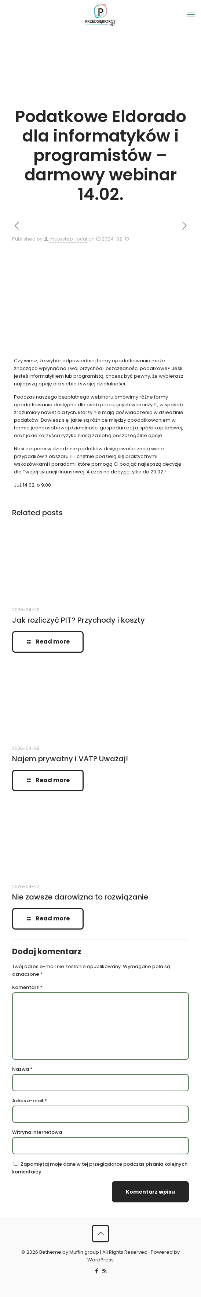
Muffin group (84, 1252)
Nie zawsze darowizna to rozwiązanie (80, 897)
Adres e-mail (29, 1100)
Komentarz (27, 987)
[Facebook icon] (96, 1271)
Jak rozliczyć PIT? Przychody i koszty (78, 620)
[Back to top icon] (100, 1233)
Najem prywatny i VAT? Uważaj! (70, 759)
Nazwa (22, 1069)
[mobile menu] (191, 14)
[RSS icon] (104, 1271)
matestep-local (68, 238)
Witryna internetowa (37, 1132)
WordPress (100, 1259)
